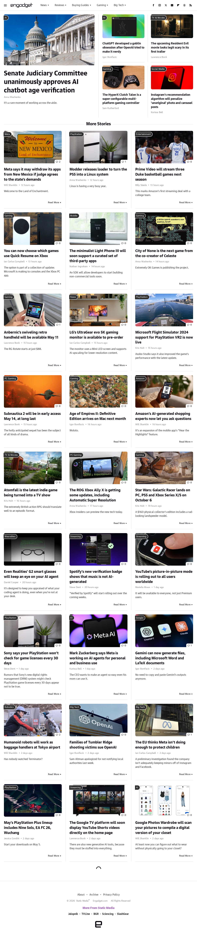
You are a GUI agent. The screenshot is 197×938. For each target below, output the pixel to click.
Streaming (75, 536)
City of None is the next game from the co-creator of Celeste (164, 253)
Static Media (82, 901)
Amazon (140, 378)
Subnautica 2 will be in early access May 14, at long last (32, 416)
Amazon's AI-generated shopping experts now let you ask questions (163, 416)
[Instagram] (159, 5)
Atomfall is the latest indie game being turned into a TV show (30, 492)
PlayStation (76, 134)
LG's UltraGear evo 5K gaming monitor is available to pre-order (96, 335)
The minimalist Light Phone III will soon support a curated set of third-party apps (98, 256)
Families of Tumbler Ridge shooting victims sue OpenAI (93, 745)
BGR (96, 914)
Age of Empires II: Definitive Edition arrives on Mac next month (98, 416)
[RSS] (190, 5)
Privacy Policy (111, 894)
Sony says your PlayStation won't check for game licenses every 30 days (31, 658)
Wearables (10, 536)
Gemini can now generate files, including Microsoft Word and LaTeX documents (160, 658)
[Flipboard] (178, 5)
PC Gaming (10, 378)
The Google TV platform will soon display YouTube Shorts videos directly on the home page (97, 828)
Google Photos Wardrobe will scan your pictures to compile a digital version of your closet (163, 828)
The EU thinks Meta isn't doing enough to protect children (160, 745)
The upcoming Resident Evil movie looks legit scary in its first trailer (170, 47)
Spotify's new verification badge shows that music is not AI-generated (96, 577)
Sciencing (107, 914)
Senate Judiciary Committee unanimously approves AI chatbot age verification (45, 82)
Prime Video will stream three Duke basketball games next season (159, 174)
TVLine (86, 914)
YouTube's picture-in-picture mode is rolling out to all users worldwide (163, 577)
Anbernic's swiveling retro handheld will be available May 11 (31, 335)
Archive (93, 894)
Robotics (9, 707)
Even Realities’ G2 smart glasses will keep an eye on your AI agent (31, 574)
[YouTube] (172, 5)
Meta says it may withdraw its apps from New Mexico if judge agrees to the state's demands (32, 174)
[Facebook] (153, 5)
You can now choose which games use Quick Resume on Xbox (31, 253)
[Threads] (184, 5)
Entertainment (143, 134)
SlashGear (123, 914)
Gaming (101, 5)
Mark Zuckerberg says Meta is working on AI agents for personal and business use (98, 658)
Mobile (73, 216)
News (43, 5)
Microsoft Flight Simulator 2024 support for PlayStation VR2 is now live (164, 337)
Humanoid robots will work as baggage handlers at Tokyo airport (32, 745)
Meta (7, 134)
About (81, 894)
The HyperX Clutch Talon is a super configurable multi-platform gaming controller (121, 99)
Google (139, 618)
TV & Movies (158, 18)
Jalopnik (73, 914)
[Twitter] (165, 5)
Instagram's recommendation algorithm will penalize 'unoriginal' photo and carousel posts (171, 101)
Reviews (59, 5)
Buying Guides (80, 5)
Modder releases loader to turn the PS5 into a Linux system (98, 172)
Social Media (158, 69)
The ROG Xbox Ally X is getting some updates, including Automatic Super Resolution (95, 495)
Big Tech (119, 5)
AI (6, 18)
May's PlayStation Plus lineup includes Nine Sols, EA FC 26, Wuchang (28, 828)
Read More (53, 202)
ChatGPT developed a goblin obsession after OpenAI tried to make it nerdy (123, 47)
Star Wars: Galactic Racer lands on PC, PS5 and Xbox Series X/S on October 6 (162, 495)
